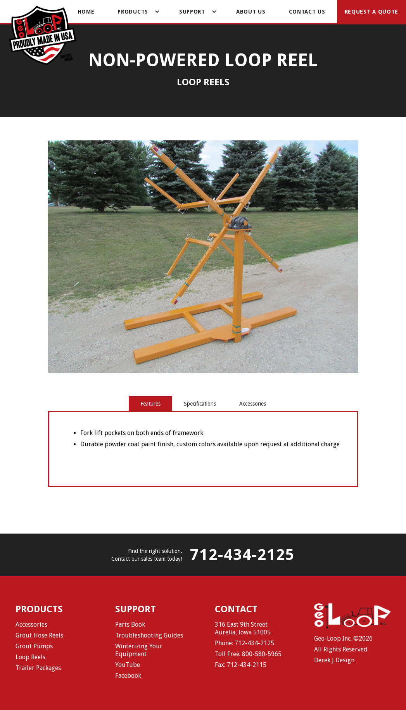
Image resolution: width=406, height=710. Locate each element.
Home (86, 12)
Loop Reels (30, 657)
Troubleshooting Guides (149, 635)
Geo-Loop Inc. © (336, 638)
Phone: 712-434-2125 (244, 643)
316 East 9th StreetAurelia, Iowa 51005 (243, 628)
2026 (366, 638)
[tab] (150, 403)
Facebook (128, 675)
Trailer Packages (38, 668)
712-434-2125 (242, 555)
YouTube (127, 665)
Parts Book (130, 624)
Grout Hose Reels (39, 635)
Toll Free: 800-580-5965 (248, 654)
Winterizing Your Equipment (138, 650)
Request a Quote (372, 12)
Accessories (31, 624)
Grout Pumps (34, 646)
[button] (137, 11)
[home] (43, 36)
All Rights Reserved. (341, 649)
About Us (251, 12)
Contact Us (307, 12)
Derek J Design (334, 660)
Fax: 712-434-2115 (240, 665)
